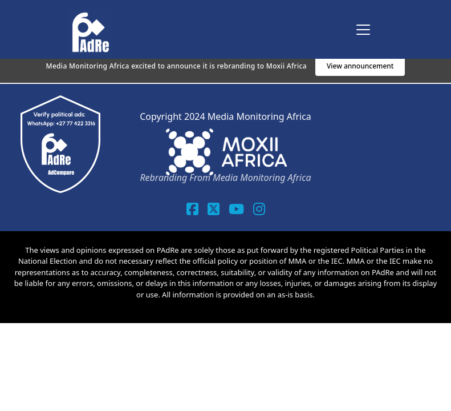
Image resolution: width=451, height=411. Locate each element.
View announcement (360, 66)
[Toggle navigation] (363, 30)
